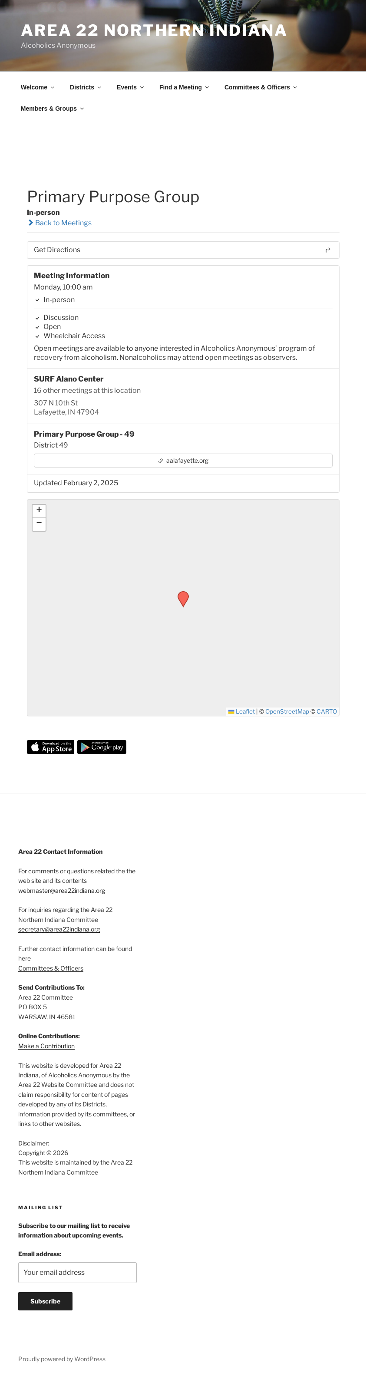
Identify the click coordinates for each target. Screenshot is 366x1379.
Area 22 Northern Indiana (154, 30)
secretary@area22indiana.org (59, 929)
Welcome (38, 87)
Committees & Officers (261, 87)
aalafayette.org (183, 460)
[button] (180, 593)
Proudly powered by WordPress (62, 1359)
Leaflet (241, 711)
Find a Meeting (184, 87)
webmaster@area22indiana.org (61, 890)
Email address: (39, 1253)
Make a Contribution (46, 1046)
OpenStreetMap (287, 711)
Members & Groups (53, 108)
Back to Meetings (59, 223)
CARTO (327, 711)
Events (131, 87)
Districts (86, 87)
